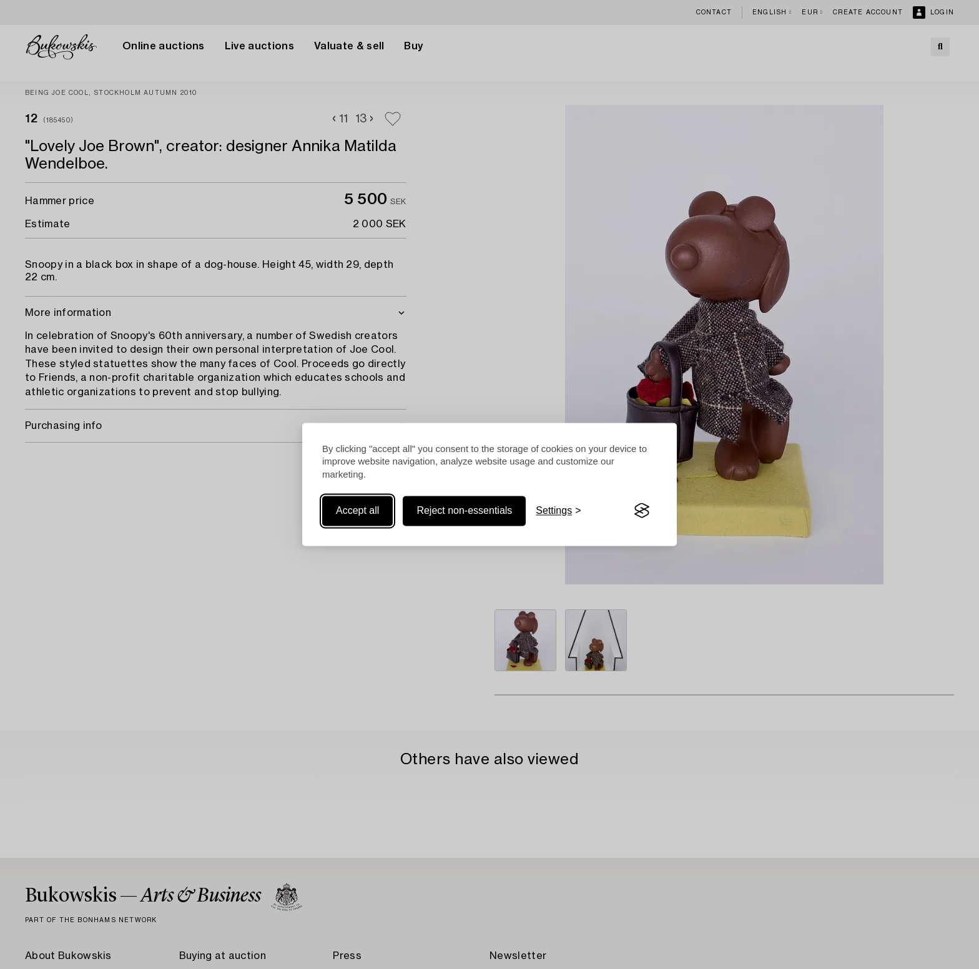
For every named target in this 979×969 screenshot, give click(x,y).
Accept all (357, 510)
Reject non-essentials (464, 510)
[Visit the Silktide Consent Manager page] (642, 511)
